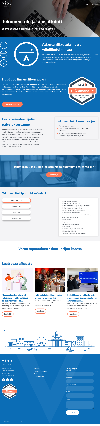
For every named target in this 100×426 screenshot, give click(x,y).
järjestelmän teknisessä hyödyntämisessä (44, 89)
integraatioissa (19, 89)
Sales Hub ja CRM (16, 200)
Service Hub (16, 212)
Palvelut (36, 370)
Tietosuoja (37, 376)
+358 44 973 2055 (8, 378)
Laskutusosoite (39, 379)
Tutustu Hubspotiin (12, 104)
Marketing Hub (16, 206)
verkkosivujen (29, 92)
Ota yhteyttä (54, 175)
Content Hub (16, 218)
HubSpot (33, 84)
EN (93, 4)
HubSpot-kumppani (40, 373)
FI (90, 4)
